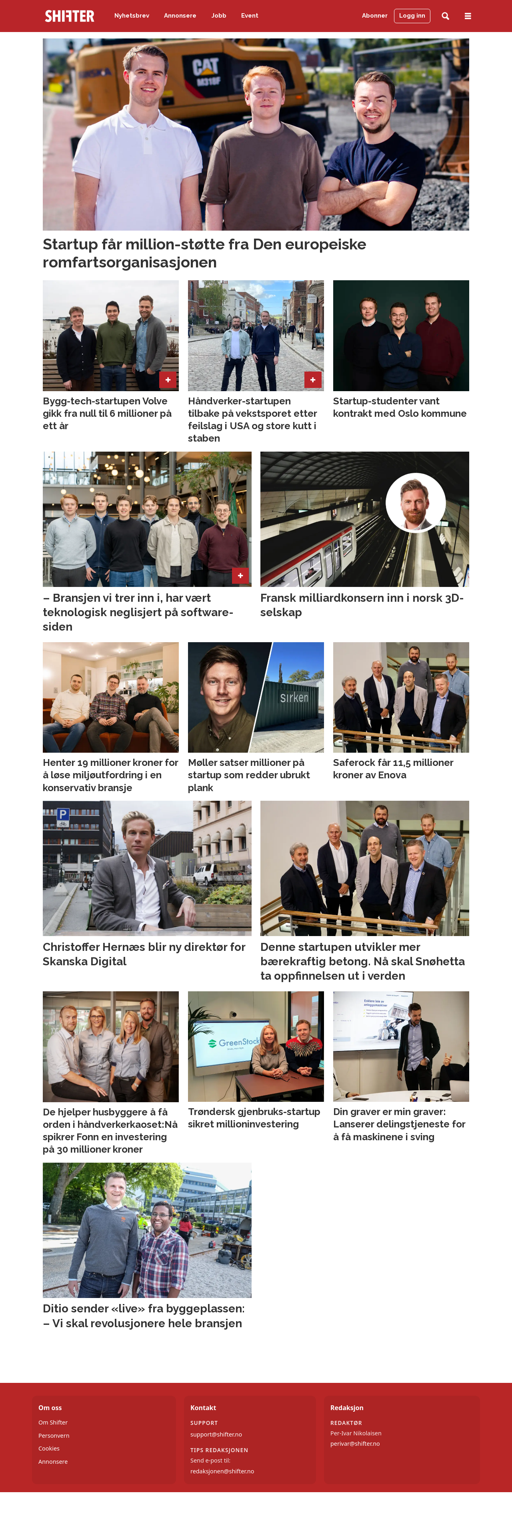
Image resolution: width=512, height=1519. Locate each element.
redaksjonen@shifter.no (222, 1471)
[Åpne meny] (468, 16)
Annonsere (180, 15)
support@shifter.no (216, 1434)
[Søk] (445, 16)
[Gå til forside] (69, 16)
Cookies (49, 1448)
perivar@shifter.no (355, 1443)
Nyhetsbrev (131, 15)
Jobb (219, 15)
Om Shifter (53, 1422)
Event (249, 15)
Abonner (375, 15)
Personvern (54, 1435)
